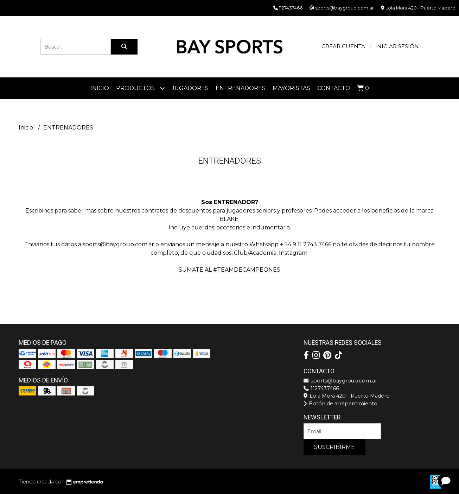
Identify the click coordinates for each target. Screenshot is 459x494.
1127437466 (321, 388)
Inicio (99, 88)
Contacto (333, 88)
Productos (140, 88)
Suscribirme (334, 447)
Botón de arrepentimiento (340, 403)
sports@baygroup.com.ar (340, 381)
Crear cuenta (343, 46)
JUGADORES (190, 88)
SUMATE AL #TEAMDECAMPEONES (229, 269)
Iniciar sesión (397, 46)
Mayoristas (291, 88)
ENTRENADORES (241, 88)
